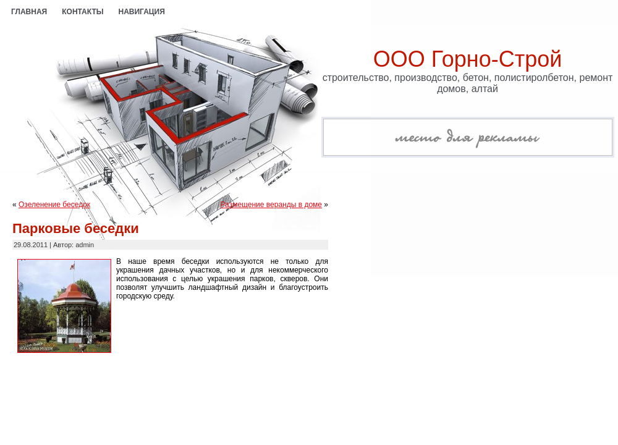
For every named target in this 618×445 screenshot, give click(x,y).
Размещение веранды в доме (271, 204)
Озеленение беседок (54, 204)
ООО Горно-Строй (467, 59)
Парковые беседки (75, 228)
